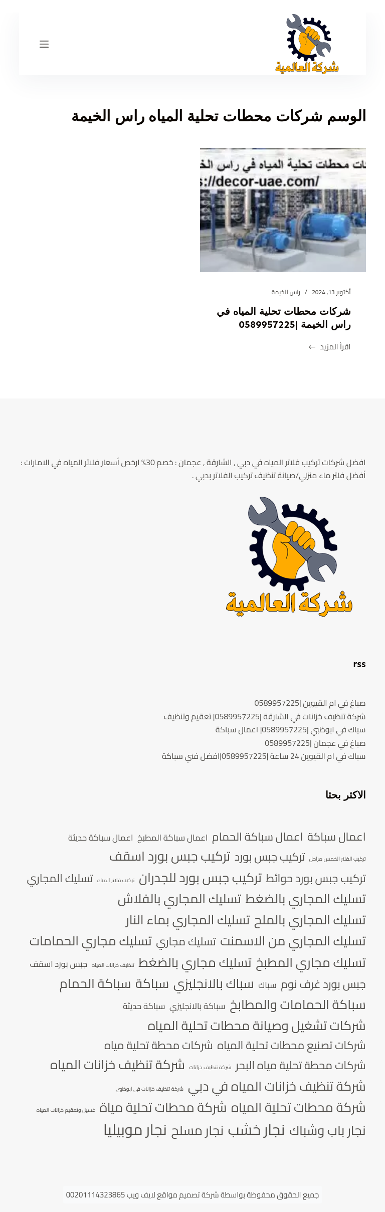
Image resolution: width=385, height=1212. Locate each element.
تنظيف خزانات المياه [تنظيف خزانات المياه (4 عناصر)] (113, 965)
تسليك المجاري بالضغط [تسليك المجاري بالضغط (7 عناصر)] (305, 898)
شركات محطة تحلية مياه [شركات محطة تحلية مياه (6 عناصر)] (158, 1045)
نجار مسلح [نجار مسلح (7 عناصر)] (197, 1130)
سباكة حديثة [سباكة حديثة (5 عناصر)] (144, 1006)
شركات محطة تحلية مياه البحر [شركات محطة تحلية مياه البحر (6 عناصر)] (301, 1065)
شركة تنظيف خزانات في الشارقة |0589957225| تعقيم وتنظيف (265, 716)
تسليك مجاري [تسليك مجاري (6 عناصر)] (186, 941)
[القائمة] (44, 44)
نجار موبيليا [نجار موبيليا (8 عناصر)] (135, 1130)
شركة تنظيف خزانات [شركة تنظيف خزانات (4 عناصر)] (210, 1067)
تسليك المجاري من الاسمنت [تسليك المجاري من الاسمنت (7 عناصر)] (292, 940)
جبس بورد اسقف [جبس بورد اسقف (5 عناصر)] (58, 964)
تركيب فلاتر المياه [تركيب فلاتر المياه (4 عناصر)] (115, 880)
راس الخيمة (286, 292)
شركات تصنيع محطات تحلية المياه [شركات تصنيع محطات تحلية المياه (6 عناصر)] (291, 1045)
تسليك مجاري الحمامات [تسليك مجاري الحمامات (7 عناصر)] (91, 940)
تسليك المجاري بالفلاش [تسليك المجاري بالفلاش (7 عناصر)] (179, 898)
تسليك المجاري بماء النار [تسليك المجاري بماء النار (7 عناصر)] (188, 919)
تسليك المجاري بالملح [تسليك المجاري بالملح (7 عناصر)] (310, 919)
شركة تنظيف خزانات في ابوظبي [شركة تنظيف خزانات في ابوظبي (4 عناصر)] (149, 1089)
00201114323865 (95, 1194)
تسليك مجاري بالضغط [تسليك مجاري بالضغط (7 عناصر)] (194, 962)
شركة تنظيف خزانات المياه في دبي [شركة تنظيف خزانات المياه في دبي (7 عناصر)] (277, 1086)
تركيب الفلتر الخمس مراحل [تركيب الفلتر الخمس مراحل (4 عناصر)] (337, 859)
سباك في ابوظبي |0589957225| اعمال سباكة (291, 729)
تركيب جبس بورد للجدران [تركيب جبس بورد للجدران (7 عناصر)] (200, 877)
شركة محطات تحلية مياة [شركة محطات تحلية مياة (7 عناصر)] (163, 1107)
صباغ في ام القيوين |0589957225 (309, 702)
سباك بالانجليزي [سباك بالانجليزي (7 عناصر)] (213, 983)
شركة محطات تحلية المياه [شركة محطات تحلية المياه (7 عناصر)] (298, 1107)
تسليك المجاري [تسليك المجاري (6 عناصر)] (60, 878)
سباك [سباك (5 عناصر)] (267, 985)
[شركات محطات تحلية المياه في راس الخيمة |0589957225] (283, 210)
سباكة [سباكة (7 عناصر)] (152, 983)
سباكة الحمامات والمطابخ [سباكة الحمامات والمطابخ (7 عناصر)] (297, 1004)
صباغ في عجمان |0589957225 (315, 742)
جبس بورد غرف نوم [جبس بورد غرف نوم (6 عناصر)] (323, 984)
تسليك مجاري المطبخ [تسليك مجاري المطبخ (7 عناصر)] (310, 962)
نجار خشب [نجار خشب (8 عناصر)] (256, 1130)
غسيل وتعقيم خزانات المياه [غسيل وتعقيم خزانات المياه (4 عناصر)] (66, 1110)
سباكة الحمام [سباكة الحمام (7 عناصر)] (95, 983)
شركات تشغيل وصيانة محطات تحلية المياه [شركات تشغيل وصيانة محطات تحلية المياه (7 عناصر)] (257, 1025)
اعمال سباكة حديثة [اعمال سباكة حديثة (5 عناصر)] (100, 838)
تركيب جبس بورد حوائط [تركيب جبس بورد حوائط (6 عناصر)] (315, 878)
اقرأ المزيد (329, 347)
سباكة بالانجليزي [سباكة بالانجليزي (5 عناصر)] (197, 1006)
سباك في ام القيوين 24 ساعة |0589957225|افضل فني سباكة (264, 755)
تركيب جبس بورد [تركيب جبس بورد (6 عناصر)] (270, 857)
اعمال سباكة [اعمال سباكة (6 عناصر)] (336, 837)
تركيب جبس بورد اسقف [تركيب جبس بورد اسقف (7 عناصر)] (170, 856)
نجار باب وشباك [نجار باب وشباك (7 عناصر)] (327, 1130)
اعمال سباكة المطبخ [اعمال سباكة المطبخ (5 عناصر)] (172, 838)
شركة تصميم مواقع (188, 1194)
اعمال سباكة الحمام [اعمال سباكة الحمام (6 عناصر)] (257, 837)
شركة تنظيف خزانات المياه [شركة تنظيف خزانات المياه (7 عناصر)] (117, 1064)
